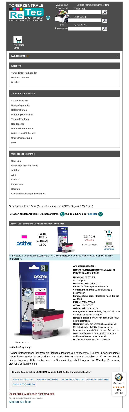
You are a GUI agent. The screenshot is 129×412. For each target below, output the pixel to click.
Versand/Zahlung (20, 119)
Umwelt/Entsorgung (21, 138)
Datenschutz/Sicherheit (23, 133)
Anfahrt (15, 170)
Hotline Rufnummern (22, 128)
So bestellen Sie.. (20, 100)
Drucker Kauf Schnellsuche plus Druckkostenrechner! (63, 16)
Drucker (15, 82)
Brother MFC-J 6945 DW (97, 379)
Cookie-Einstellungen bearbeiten (28, 193)
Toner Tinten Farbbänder (24, 73)
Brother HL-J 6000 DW (23, 379)
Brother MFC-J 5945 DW (73, 379)
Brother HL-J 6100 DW (47, 379)
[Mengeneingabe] (109, 239)
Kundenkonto (20, 56)
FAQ (13, 142)
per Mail (92, 214)
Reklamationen (19, 110)
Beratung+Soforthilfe (22, 114)
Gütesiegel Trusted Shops (24, 165)
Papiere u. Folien (20, 77)
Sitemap (15, 189)
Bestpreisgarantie (20, 105)
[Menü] (124, 373)
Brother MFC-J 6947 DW (24, 384)
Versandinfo (109, 249)
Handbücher (17, 124)
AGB (13, 175)
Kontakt (15, 179)
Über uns (16, 161)
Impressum (17, 184)
